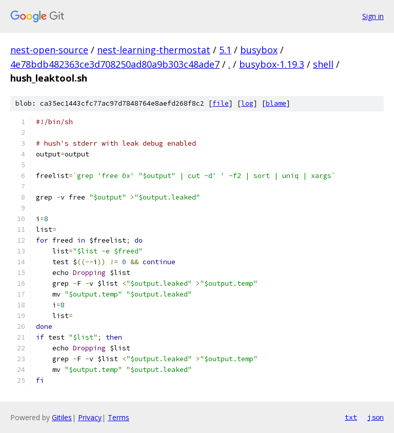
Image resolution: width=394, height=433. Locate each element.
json (375, 417)
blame (276, 103)
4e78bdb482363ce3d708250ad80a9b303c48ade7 (115, 64)
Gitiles (62, 417)
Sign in (373, 16)
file (220, 103)
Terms (118, 417)
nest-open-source (49, 50)
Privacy (90, 417)
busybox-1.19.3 (271, 64)
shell (323, 64)
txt (351, 417)
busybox (259, 50)
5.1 (225, 50)
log (247, 103)
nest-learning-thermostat (153, 50)
